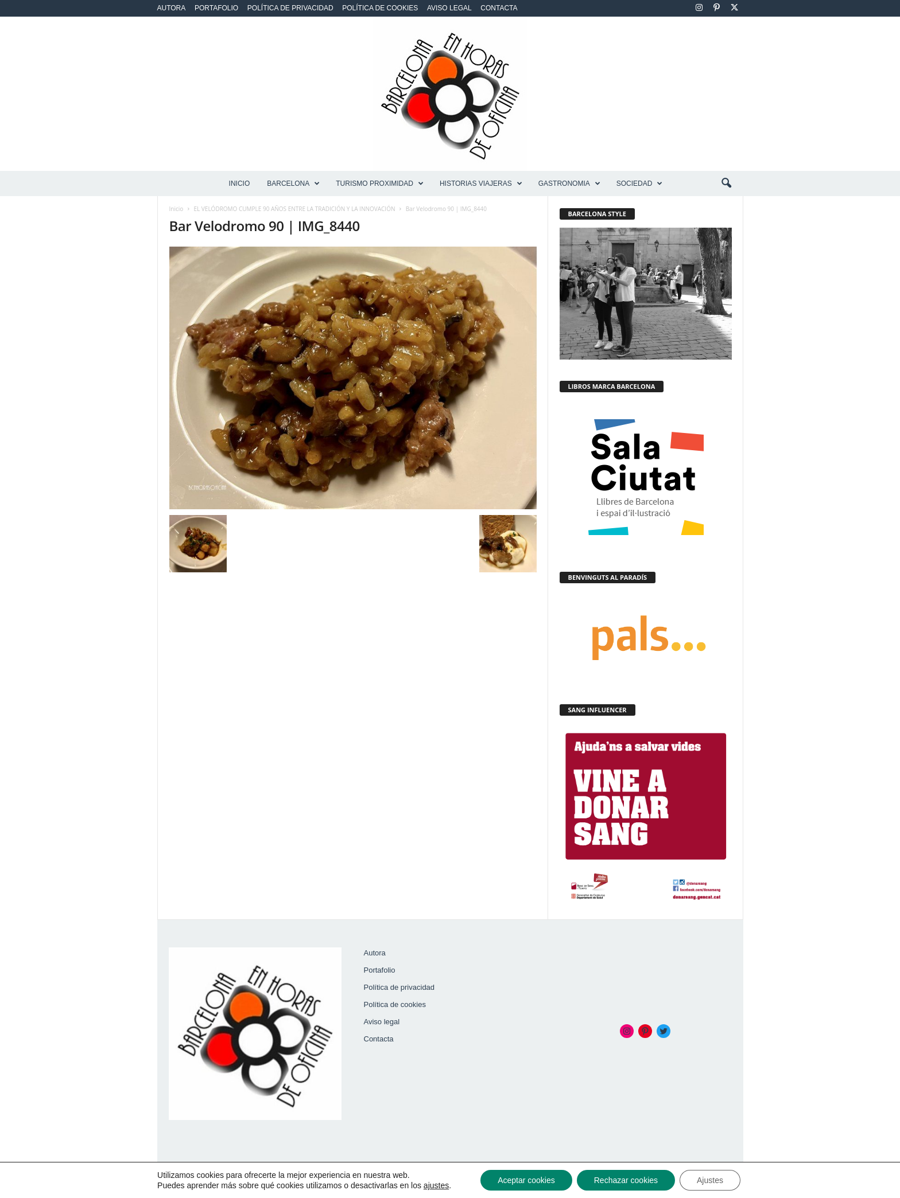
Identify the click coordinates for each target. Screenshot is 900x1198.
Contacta (498, 8)
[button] (726, 183)
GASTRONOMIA (569, 183)
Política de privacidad (290, 8)
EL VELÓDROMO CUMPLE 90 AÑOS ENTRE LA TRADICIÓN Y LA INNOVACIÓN (294, 209)
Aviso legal (449, 8)
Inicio (239, 183)
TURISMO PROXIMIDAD (380, 183)
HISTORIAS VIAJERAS (481, 183)
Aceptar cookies (526, 1180)
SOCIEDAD (639, 183)
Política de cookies (380, 8)
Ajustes (710, 1180)
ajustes (436, 1185)
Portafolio (216, 8)
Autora (171, 8)
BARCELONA (293, 183)
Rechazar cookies (626, 1180)
